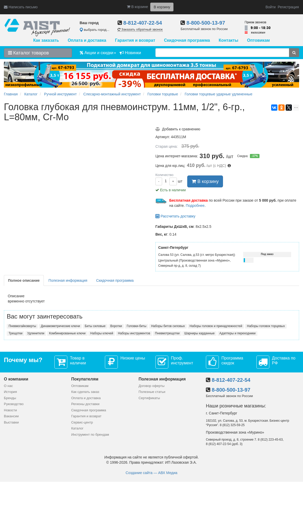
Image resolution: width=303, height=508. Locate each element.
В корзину (205, 181)
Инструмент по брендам (90, 434)
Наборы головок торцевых (266, 326)
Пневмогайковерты (22, 326)
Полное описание (24, 280)
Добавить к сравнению (177, 129)
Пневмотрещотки (167, 333)
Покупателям (84, 379)
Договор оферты (151, 386)
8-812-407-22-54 (142, 23)
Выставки (11, 422)
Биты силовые (95, 326)
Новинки (130, 53)
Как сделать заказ (85, 392)
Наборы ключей (101, 333)
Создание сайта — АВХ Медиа (151, 473)
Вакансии (11, 416)
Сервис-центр (82, 422)
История (10, 392)
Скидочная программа (187, 40)
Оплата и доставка (87, 40)
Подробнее (195, 205)
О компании (16, 379)
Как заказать (46, 40)
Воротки (116, 326)
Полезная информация (67, 280)
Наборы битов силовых (168, 326)
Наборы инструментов (134, 333)
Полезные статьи (152, 392)
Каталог (77, 428)
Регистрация (288, 7)
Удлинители (35, 333)
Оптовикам (258, 40)
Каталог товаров (28, 52)
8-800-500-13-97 (205, 23)
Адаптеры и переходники (237, 333)
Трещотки (16, 333)
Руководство (14, 404)
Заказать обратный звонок (140, 29)
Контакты (228, 40)
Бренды (10, 398)
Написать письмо (21, 7)
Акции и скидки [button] (98, 53)
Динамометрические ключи (60, 326)
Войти (270, 7)
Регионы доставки (85, 404)
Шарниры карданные (199, 333)
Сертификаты (149, 398)
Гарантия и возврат (135, 40)
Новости (10, 410)
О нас (8, 386)
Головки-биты (136, 326)
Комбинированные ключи (67, 333)
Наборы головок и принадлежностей (216, 326)
